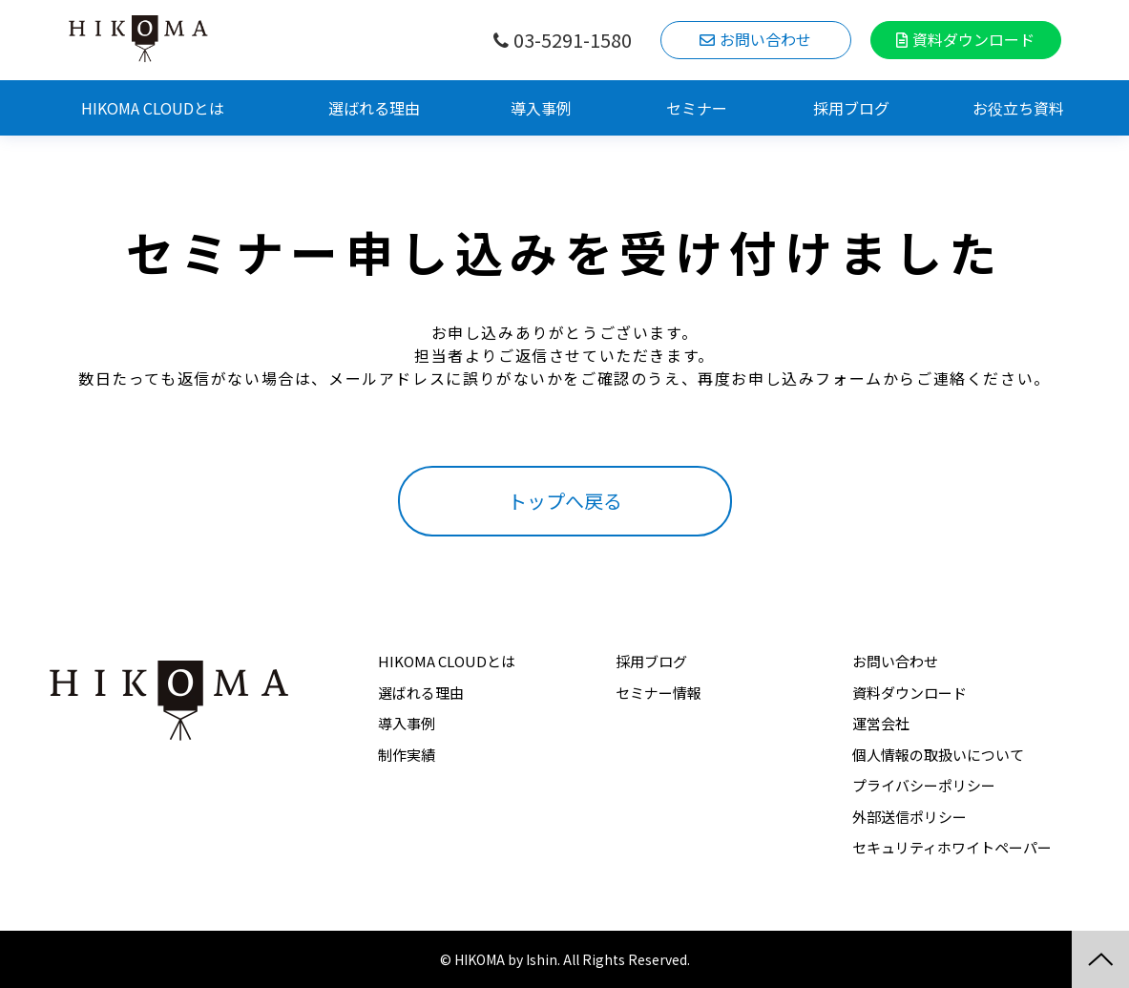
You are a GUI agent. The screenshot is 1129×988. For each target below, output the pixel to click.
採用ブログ (851, 107)
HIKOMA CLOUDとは (152, 107)
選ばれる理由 (374, 107)
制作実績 (406, 755)
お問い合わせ (765, 39)
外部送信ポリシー (909, 817)
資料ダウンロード (973, 39)
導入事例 (541, 107)
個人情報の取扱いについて (938, 755)
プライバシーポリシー (923, 785)
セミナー (696, 107)
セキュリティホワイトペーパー (952, 847)
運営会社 (880, 723)
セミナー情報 (658, 693)
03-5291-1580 (572, 41)
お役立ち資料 (1018, 107)
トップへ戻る (565, 501)
